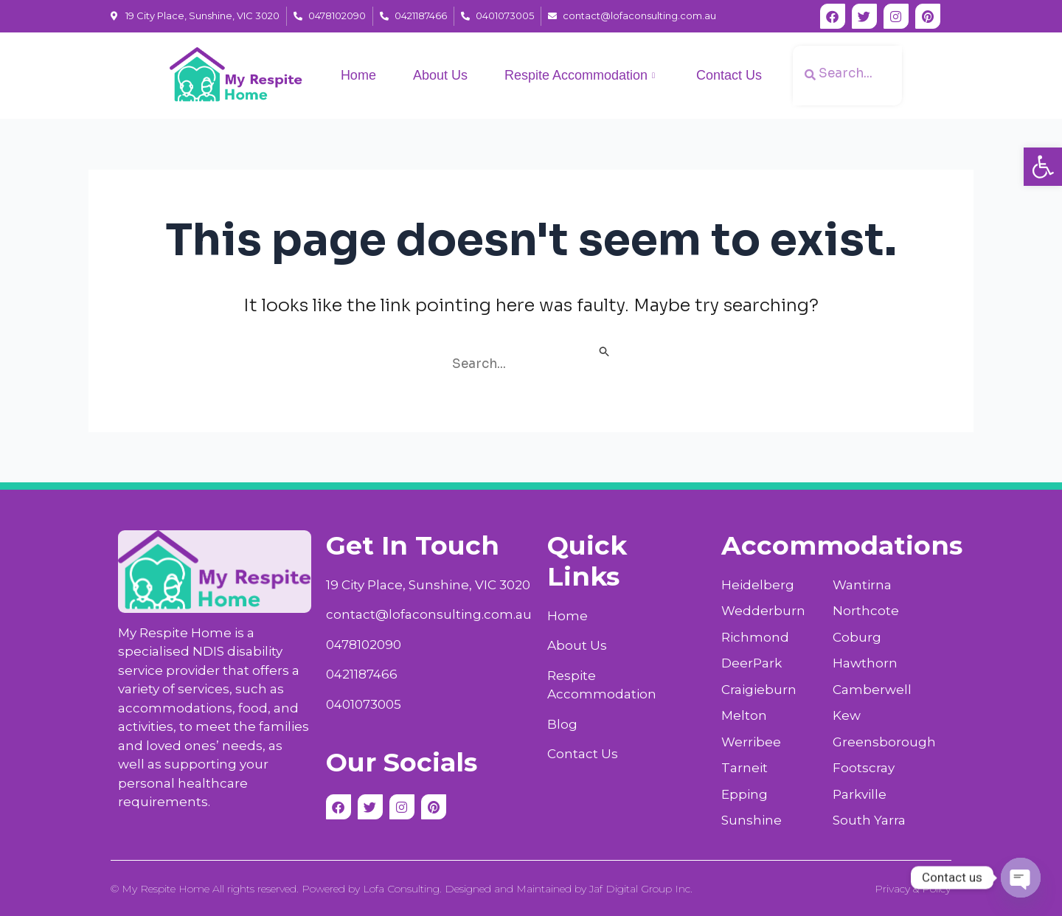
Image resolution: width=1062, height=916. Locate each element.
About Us (440, 75)
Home (358, 75)
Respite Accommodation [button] (579, 76)
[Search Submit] (605, 353)
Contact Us (729, 75)
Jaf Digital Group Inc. (641, 888)
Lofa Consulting (401, 888)
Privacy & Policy (913, 888)
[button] (1043, 167)
